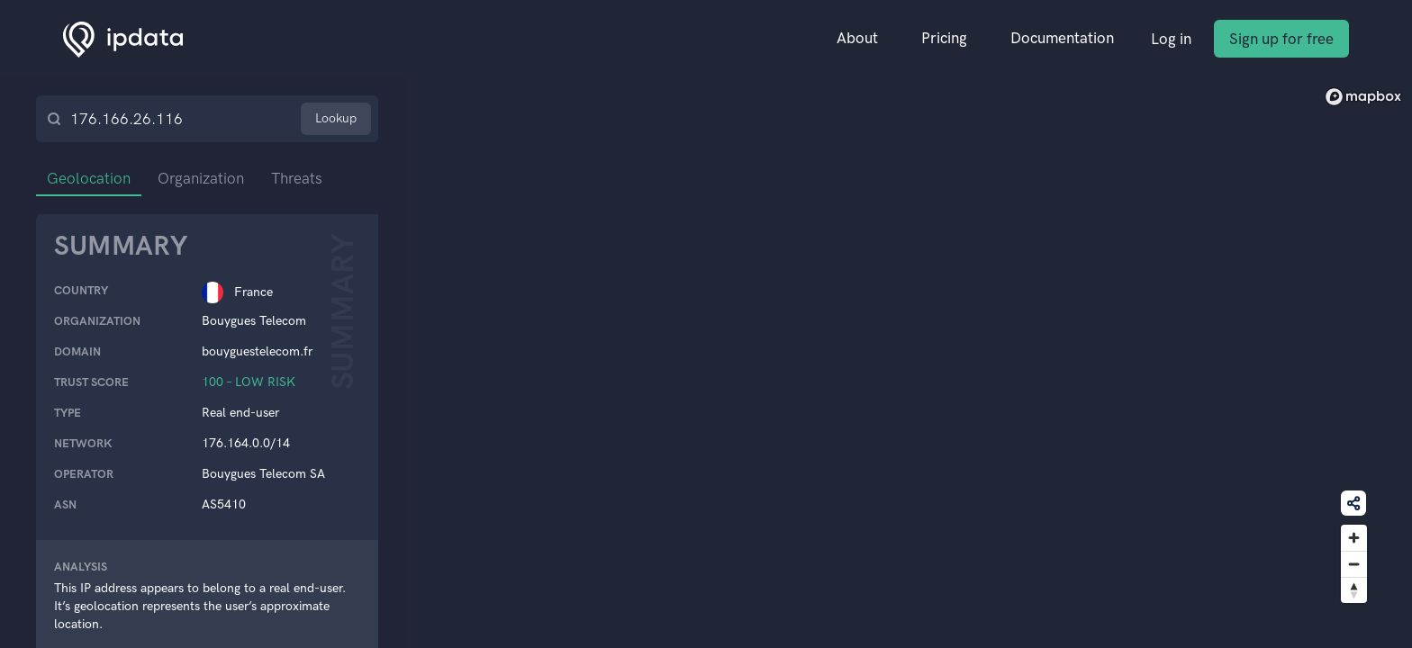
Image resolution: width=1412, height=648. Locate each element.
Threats (296, 178)
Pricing (944, 38)
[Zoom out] (1354, 564)
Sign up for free (1281, 39)
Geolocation (89, 178)
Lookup (336, 118)
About (857, 38)
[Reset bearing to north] (1354, 590)
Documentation (1062, 38)
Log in (1171, 39)
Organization (201, 178)
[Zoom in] (1354, 538)
